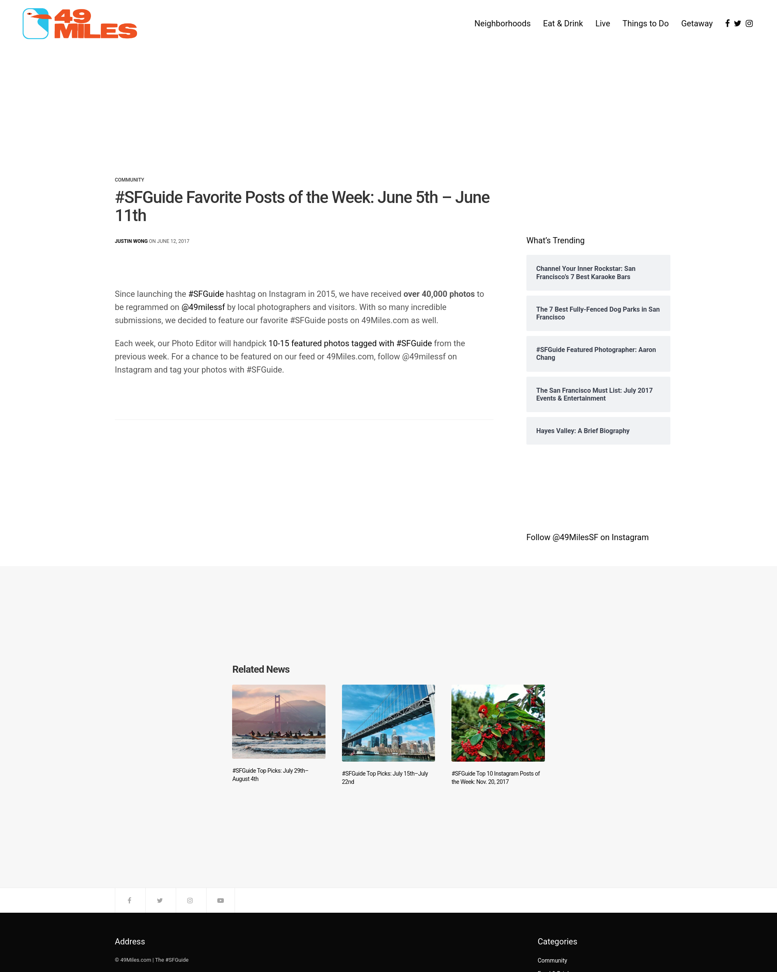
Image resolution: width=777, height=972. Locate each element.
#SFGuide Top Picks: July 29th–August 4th (270, 775)
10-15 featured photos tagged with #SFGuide (350, 344)
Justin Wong (131, 241)
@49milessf (203, 307)
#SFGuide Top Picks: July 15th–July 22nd (385, 777)
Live (603, 24)
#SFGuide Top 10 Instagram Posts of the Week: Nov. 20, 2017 (495, 777)
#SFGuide (206, 294)
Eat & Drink (563, 24)
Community (129, 179)
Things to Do (646, 24)
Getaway (697, 24)
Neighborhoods (503, 24)
